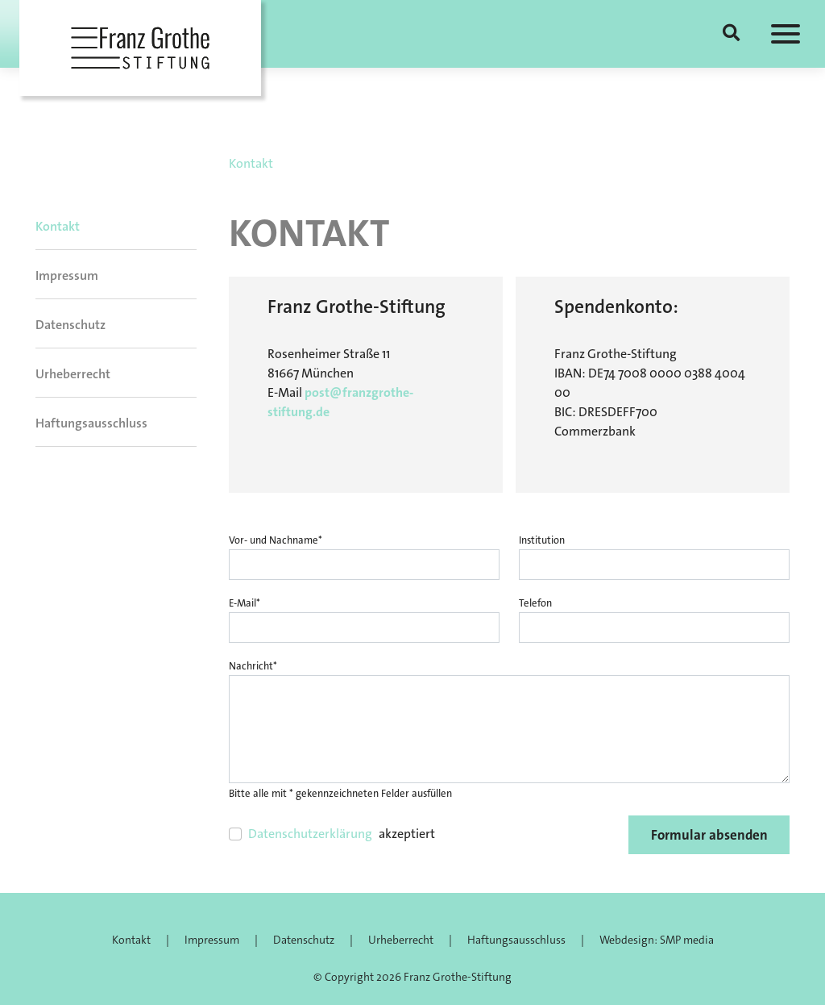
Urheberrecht (72, 373)
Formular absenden (709, 835)
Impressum (66, 275)
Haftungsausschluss (91, 423)
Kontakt (57, 226)
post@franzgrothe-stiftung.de (340, 402)
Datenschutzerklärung (310, 833)
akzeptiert (341, 834)
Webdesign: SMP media (656, 939)
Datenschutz (70, 324)
